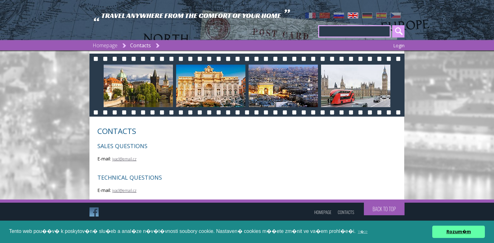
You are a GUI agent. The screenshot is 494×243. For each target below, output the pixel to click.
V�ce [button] (363, 231)
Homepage (105, 45)
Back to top (384, 209)
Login (399, 46)
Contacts (140, 45)
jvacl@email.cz (124, 159)
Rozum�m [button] (458, 231)
